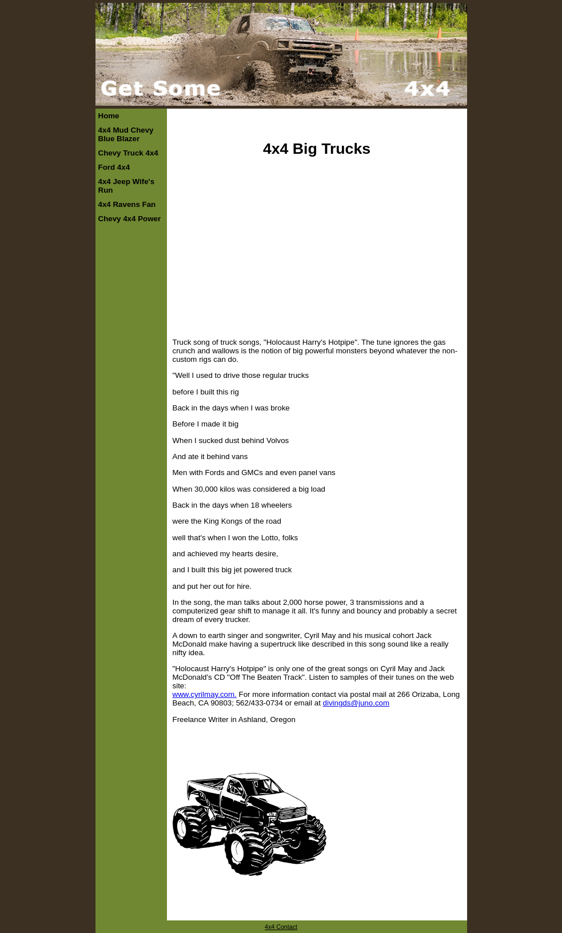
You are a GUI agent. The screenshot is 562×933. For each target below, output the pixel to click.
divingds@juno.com (356, 703)
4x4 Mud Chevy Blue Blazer (126, 134)
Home (108, 115)
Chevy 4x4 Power (129, 218)
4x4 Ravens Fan (127, 204)
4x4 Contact (281, 926)
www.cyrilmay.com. (205, 694)
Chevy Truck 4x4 (128, 153)
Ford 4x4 (114, 167)
